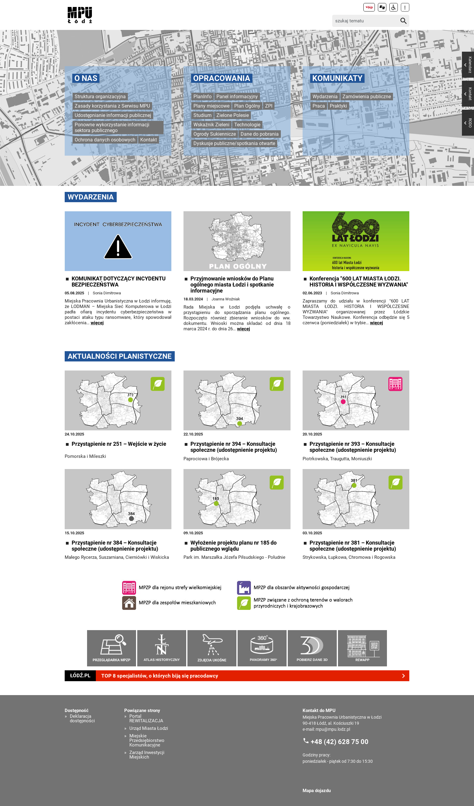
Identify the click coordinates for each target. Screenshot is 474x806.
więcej (97, 322)
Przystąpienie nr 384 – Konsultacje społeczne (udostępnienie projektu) (115, 546)
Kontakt (148, 140)
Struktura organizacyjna (100, 96)
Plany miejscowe (211, 106)
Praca (319, 106)
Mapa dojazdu (317, 790)
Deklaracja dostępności (82, 718)
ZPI (268, 106)
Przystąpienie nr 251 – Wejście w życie (119, 444)
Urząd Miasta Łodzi (148, 728)
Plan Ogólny (247, 106)
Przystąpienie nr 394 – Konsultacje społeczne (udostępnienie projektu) (233, 447)
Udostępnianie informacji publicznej (113, 115)
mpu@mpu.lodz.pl (333, 729)
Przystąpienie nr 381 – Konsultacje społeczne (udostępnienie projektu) (353, 546)
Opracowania (221, 78)
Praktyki (338, 106)
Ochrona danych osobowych (105, 140)
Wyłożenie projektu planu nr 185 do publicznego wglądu (233, 546)
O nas (85, 78)
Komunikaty (337, 78)
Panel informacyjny (237, 96)
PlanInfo (202, 96)
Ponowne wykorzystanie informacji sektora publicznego (112, 127)
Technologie (247, 125)
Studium (202, 115)
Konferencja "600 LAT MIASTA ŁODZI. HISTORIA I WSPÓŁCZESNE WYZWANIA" (359, 282)
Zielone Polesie (232, 115)
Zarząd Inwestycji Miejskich (146, 754)
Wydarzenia (325, 96)
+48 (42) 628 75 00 (339, 741)
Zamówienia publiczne (367, 96)
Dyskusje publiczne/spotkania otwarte (234, 143)
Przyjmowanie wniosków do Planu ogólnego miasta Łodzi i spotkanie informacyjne (232, 284)
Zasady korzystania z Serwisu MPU (112, 106)
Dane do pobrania (260, 134)
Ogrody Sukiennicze (214, 134)
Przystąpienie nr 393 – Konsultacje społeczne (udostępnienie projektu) (353, 447)
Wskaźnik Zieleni (211, 125)
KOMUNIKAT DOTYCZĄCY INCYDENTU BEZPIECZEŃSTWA (119, 282)
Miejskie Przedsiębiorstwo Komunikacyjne (146, 740)
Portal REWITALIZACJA (146, 718)
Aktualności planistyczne (120, 356)
